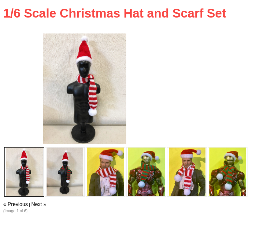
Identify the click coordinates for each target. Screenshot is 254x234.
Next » (38, 204)
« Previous (15, 204)
